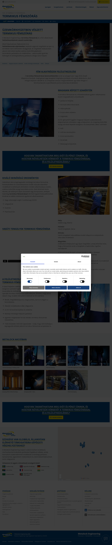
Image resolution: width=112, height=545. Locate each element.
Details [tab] (56, 261)
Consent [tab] (32, 261)
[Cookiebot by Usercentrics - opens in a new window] (82, 256)
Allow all (78, 287)
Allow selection (56, 287)
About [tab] (79, 261)
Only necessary (33, 287)
